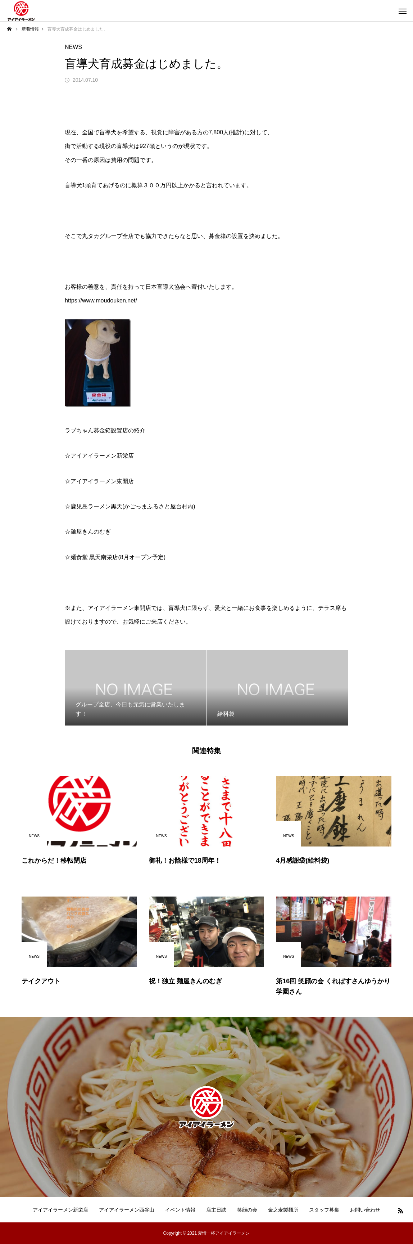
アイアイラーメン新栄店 (60, 1210)
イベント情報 (180, 1210)
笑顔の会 (247, 1210)
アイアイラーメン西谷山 (126, 1210)
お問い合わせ (365, 1210)
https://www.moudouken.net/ (101, 300)
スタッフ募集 (324, 1210)
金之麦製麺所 (283, 1210)
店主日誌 (216, 1210)
